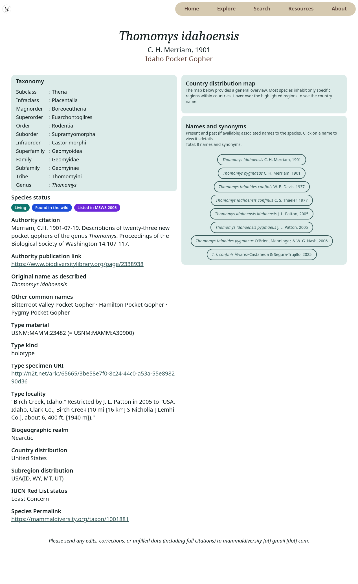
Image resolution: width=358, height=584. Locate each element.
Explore (226, 8)
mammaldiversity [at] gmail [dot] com (265, 540)
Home (191, 8)
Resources (300, 8)
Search (262, 8)
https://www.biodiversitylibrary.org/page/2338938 (77, 264)
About (339, 8)
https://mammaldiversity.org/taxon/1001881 (70, 519)
